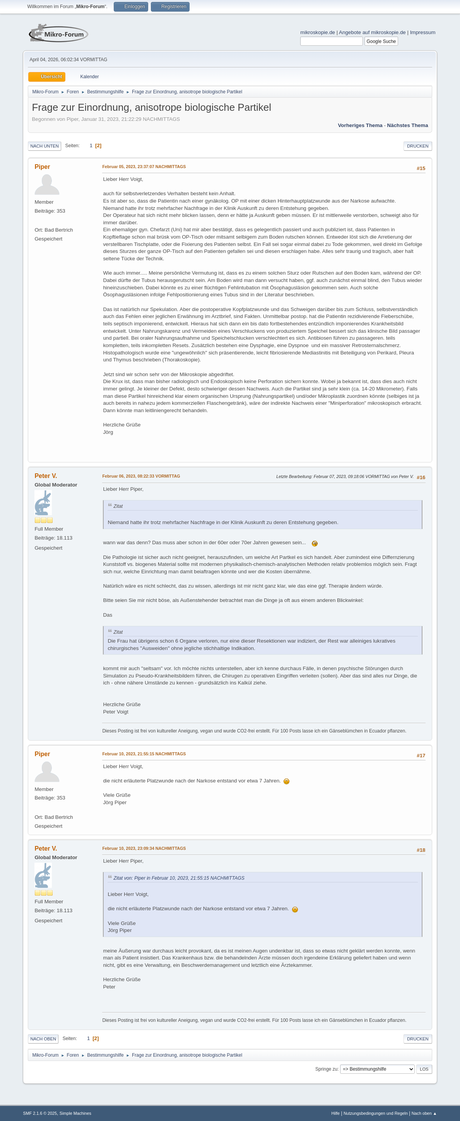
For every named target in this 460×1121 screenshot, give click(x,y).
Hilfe (336, 1113)
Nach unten (44, 146)
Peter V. (45, 476)
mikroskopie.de (317, 32)
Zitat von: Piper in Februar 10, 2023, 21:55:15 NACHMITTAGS (178, 878)
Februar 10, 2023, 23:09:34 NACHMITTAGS (144, 848)
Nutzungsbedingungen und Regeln (376, 1113)
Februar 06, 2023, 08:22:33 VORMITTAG (141, 476)
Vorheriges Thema (360, 125)
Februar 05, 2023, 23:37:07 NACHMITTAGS (144, 166)
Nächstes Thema (407, 125)
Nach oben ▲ (424, 1113)
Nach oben (43, 1039)
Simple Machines (75, 1113)
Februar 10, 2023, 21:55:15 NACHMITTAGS (144, 753)
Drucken (417, 146)
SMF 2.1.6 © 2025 (40, 1113)
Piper (42, 166)
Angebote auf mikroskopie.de (372, 32)
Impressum (423, 32)
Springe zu (326, 1069)
